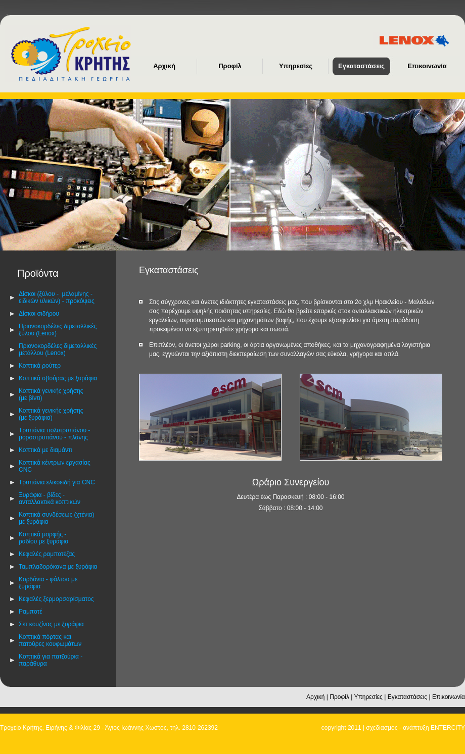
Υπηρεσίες (368, 696)
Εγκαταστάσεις (407, 696)
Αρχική (315, 696)
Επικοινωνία (448, 696)
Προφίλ (339, 696)
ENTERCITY (448, 727)
